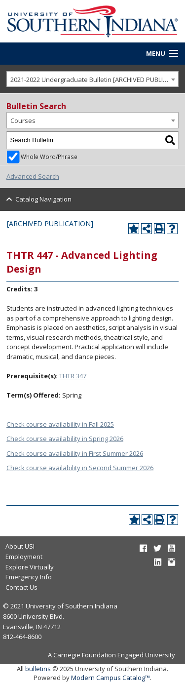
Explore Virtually (29, 566)
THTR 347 (72, 375)
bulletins (38, 668)
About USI (20, 546)
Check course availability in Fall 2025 (60, 424)
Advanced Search (32, 176)
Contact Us (21, 587)
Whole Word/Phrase (49, 156)
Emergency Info (28, 576)
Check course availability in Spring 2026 (64, 438)
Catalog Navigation (43, 199)
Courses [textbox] (23, 120)
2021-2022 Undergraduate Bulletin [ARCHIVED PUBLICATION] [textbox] (94, 79)
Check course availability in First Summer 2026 (74, 453)
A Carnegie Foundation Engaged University (111, 654)
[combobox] (92, 79)
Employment (23, 556)
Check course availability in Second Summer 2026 (79, 467)
